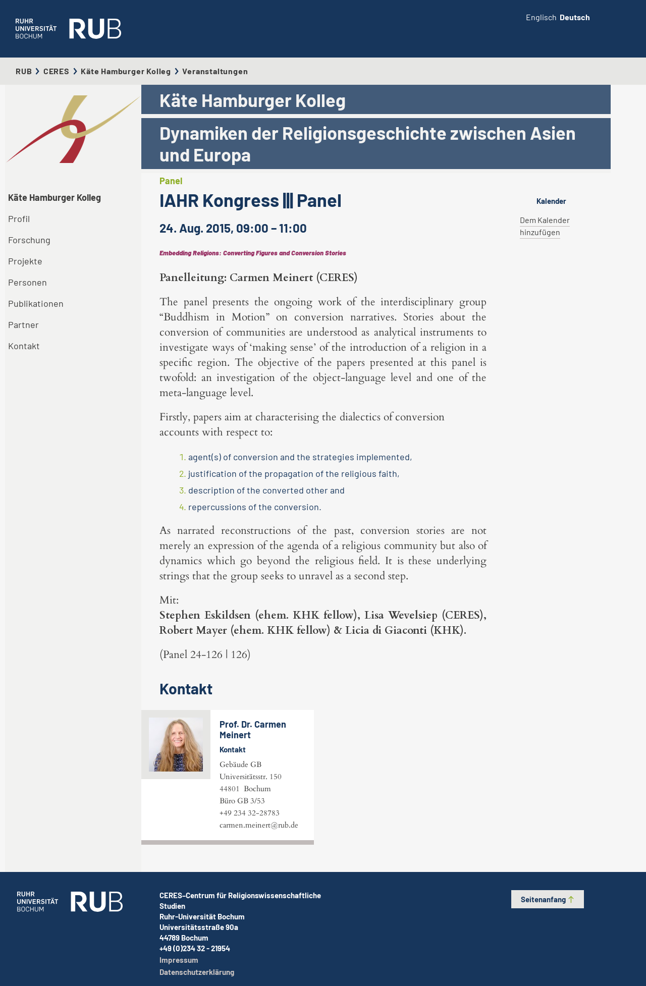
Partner (23, 324)
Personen (27, 282)
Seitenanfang (548, 899)
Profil (19, 218)
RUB (24, 71)
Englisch (541, 17)
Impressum (178, 959)
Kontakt (24, 345)
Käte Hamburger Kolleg (126, 71)
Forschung (29, 239)
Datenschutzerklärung (196, 971)
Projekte (25, 260)
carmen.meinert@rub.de (259, 825)
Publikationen (36, 303)
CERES (56, 71)
